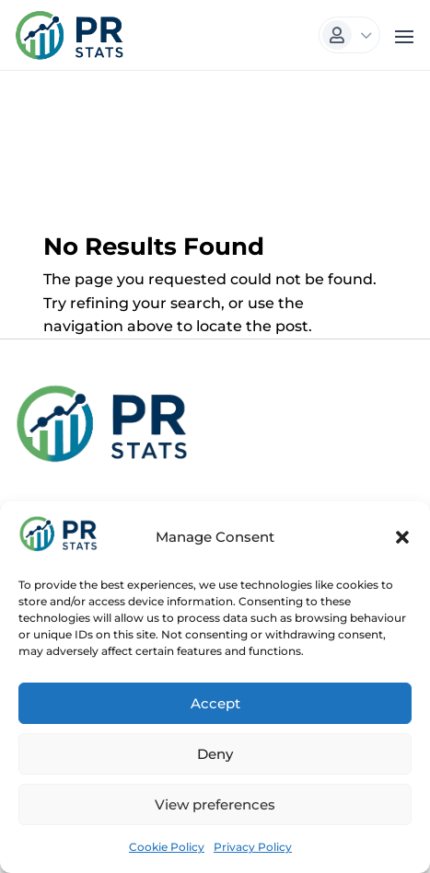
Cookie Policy (166, 847)
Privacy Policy (253, 847)
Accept (215, 703)
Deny (215, 754)
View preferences (215, 804)
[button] (402, 537)
